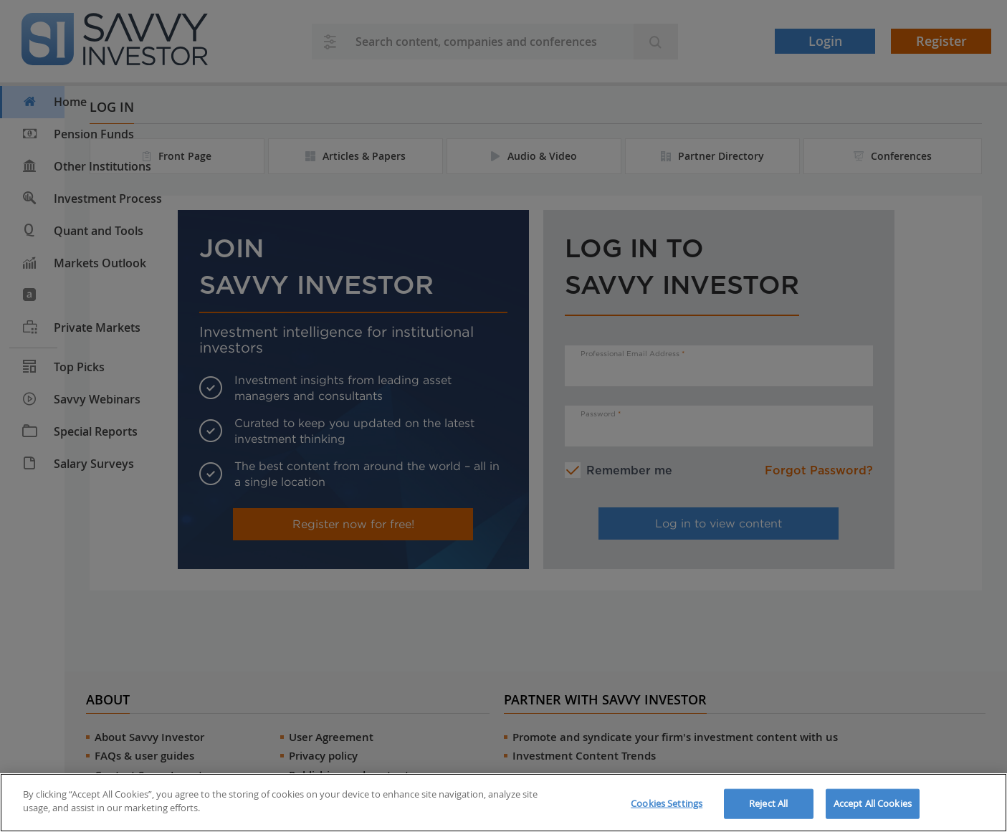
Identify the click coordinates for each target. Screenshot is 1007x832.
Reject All (768, 803)
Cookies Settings (666, 803)
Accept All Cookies (873, 803)
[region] (503, 802)
